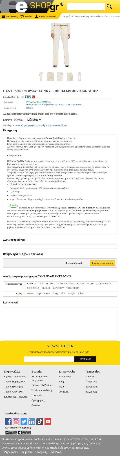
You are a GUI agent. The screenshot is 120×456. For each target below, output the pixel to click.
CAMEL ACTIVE (35, 283)
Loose (47, 293)
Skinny (55, 293)
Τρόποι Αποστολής (13, 391)
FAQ (61, 386)
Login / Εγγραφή (45, 16)
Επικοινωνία (65, 376)
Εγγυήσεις (91, 391)
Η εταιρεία (37, 395)
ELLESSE (50, 283)
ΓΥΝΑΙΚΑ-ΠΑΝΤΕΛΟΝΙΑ (38, 102)
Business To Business (42, 385)
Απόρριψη (40, 451)
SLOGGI (46, 288)
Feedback (64, 391)
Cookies (36, 405)
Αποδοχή (56, 451)
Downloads (92, 386)
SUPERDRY (58, 288)
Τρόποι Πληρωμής (13, 386)
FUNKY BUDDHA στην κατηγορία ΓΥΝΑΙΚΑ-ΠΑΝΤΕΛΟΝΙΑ (54, 104)
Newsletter (60, 346)
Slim (63, 293)
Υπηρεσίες (91, 381)
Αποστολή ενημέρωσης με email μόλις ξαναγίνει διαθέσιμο (41, 125)
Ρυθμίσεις (26, 451)
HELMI (90, 283)
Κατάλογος (10, 16)
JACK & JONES (103, 283)
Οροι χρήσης (38, 400)
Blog (61, 381)
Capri (39, 293)
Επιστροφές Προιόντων (16, 396)
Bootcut (30, 293)
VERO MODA (72, 288)
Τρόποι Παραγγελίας (14, 381)
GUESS (80, 283)
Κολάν (80, 293)
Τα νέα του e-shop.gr (42, 390)
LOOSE (29, 108)
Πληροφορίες (10, 451)
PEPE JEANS (33, 288)
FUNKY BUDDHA (66, 283)
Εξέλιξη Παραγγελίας (15, 376)
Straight (71, 293)
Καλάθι (26, 16)
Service (90, 376)
